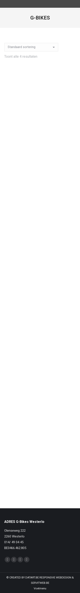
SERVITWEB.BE (40, 582)
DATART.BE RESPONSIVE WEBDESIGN (48, 577)
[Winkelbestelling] (31, 47)
